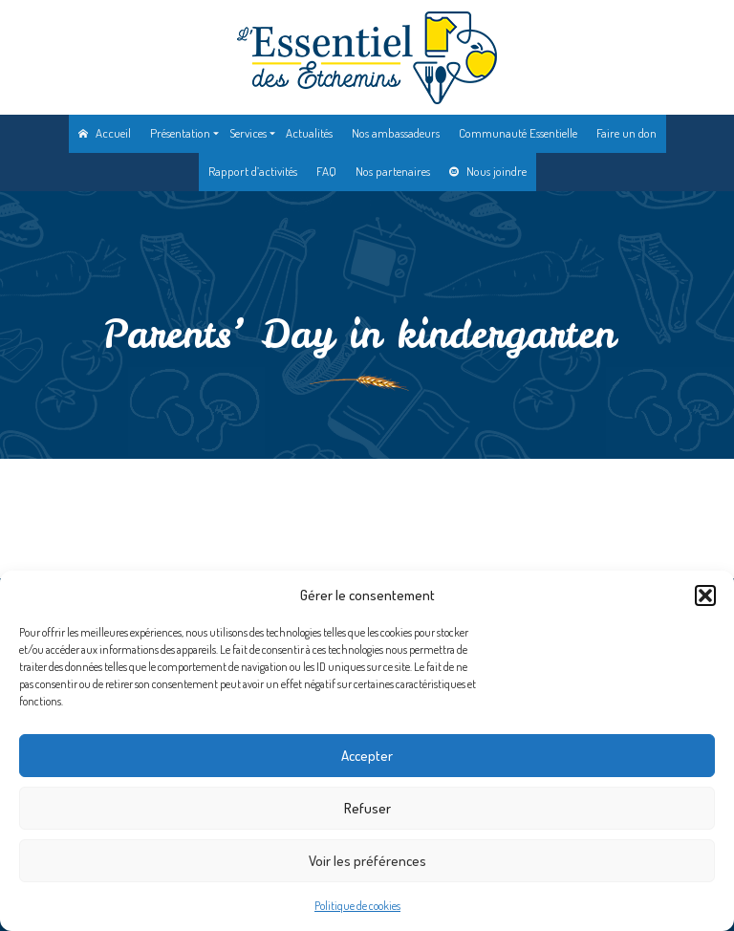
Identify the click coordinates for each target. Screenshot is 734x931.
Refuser (367, 808)
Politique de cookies (357, 906)
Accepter (367, 756)
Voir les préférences (367, 861)
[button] (705, 595)
